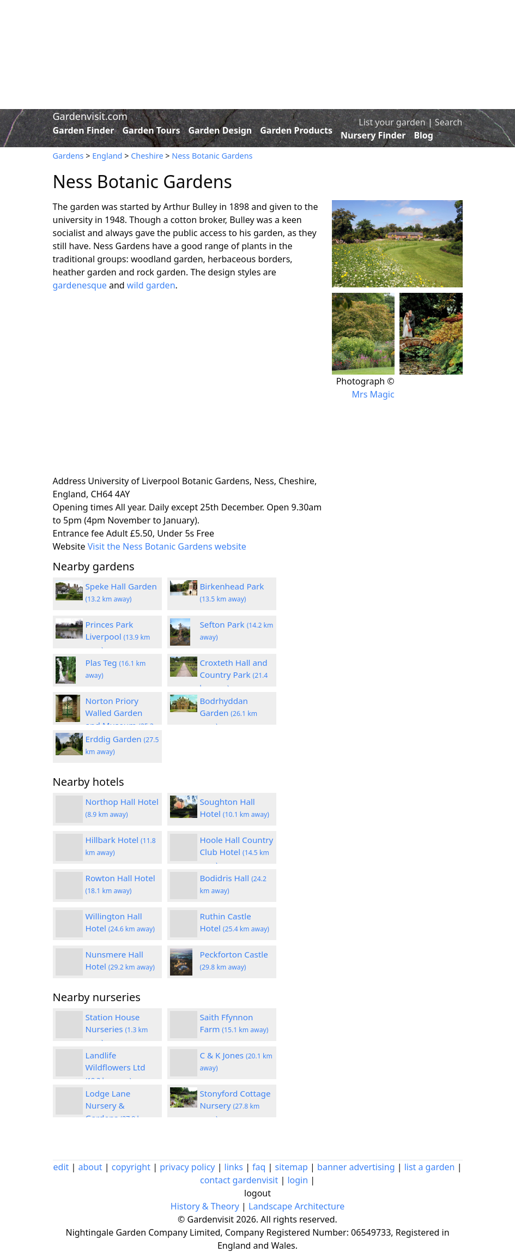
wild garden (151, 285)
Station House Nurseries (117, 1030)
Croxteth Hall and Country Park (234, 675)
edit (61, 1167)
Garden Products (296, 130)
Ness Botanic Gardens (212, 156)
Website (69, 546)
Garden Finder (83, 130)
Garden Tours (151, 130)
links (234, 1167)
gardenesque (80, 285)
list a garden (429, 1167)
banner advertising (356, 1167)
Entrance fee (78, 533)
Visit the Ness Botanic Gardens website (167, 546)
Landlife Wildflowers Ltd (116, 1068)
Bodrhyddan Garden (229, 713)
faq (258, 1167)
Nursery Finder (373, 135)
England (107, 156)
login (297, 1180)
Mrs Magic (373, 394)
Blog (423, 135)
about (90, 1167)
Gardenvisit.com (90, 116)
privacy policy (187, 1167)
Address (69, 481)
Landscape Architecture (296, 1206)
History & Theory (205, 1206)
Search (449, 122)
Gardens (68, 156)
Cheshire (147, 156)
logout (257, 1193)
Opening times (83, 507)
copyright (131, 1167)
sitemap (291, 1167)
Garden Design (220, 130)
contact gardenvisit (239, 1180)
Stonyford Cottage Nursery (235, 1106)
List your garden (392, 122)
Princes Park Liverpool (118, 637)
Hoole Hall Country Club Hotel (237, 852)
